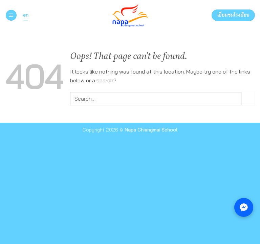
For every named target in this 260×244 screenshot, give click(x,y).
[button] (11, 15)
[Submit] (248, 98)
